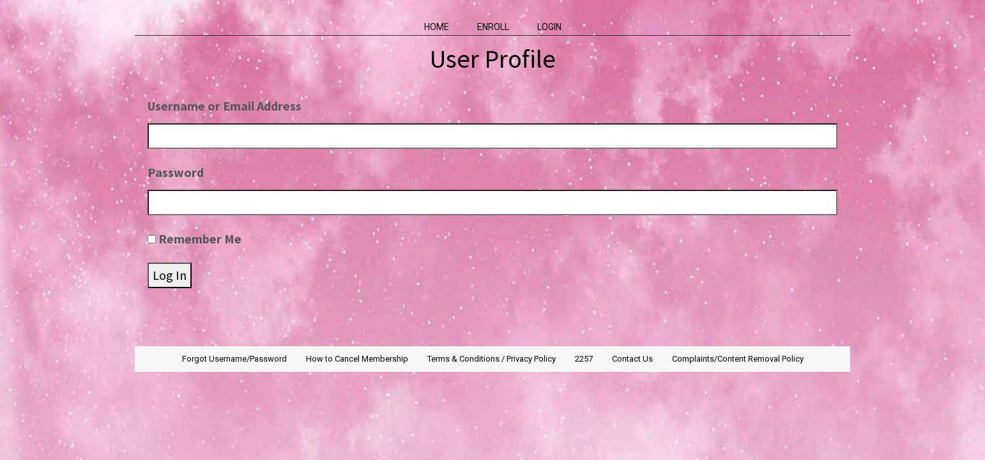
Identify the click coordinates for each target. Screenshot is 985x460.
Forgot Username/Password (234, 359)
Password (176, 172)
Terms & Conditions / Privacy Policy (491, 359)
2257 (584, 359)
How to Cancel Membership (357, 359)
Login (549, 27)
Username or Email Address (225, 106)
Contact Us (632, 359)
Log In (170, 275)
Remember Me (199, 239)
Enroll (493, 27)
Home (436, 27)
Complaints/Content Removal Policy (738, 359)
